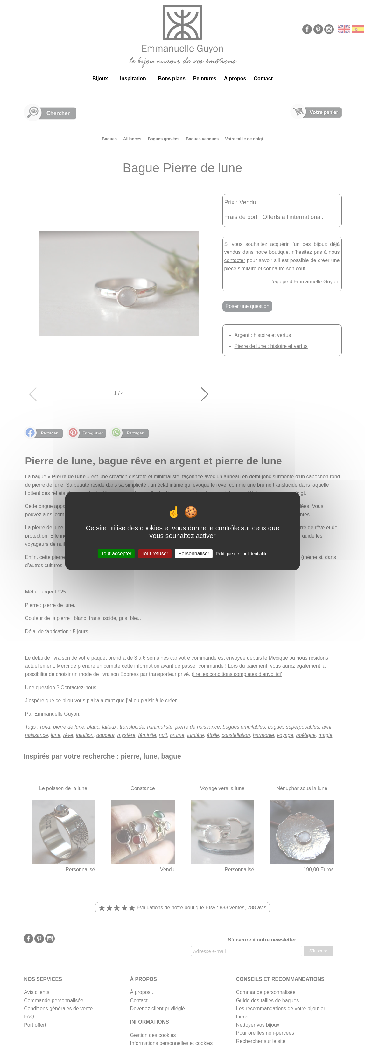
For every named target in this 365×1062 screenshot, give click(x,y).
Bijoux (100, 78)
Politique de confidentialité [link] (242, 553)
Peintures (204, 78)
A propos (235, 78)
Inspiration (133, 78)
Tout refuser (154, 553)
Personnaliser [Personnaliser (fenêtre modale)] (193, 553)
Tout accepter (116, 553)
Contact (263, 78)
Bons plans (172, 78)
